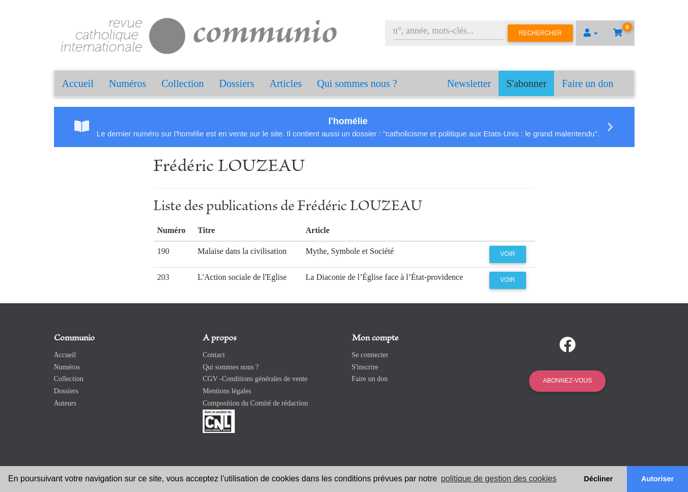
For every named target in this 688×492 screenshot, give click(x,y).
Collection (182, 83)
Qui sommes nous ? (357, 83)
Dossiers (236, 83)
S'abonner (526, 83)
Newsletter (469, 83)
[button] (591, 33)
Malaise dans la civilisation (242, 251)
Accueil (78, 83)
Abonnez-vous (567, 380)
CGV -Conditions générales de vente (255, 379)
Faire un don (587, 83)
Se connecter (370, 355)
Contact (214, 355)
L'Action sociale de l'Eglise (242, 277)
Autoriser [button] (657, 479)
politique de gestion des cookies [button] (499, 478)
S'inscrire (365, 367)
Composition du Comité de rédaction (255, 403)
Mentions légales (227, 391)
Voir (507, 253)
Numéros (127, 83)
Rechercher (540, 33)
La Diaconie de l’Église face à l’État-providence (384, 277)
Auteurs (65, 403)
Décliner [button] (598, 479)
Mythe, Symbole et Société (350, 251)
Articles (285, 83)
